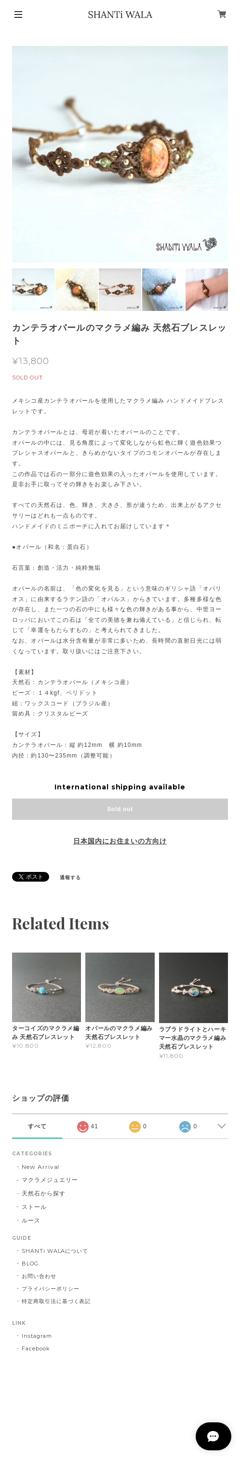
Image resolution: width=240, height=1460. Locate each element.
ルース (31, 1220)
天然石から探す (44, 1193)
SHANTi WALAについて (55, 1251)
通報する (70, 877)
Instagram (37, 1336)
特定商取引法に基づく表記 (56, 1301)
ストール (34, 1206)
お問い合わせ (39, 1276)
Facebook (36, 1348)
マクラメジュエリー (50, 1179)
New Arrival (41, 1166)
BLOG (30, 1263)
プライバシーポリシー (51, 1288)
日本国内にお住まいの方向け (120, 841)
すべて (37, 1126)
